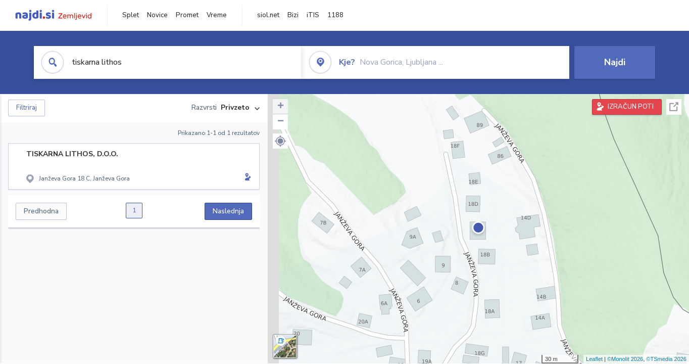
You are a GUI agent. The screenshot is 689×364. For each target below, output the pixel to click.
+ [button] (280, 106)
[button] (280, 141)
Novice (157, 15)
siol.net (268, 15)
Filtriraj (26, 107)
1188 (335, 15)
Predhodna (41, 211)
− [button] (280, 121)
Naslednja (228, 211)
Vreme (217, 15)
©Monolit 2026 (625, 359)
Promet (187, 15)
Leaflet (594, 359)
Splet (130, 15)
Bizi (293, 15)
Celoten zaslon (673, 107)
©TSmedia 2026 (666, 359)
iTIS (313, 15)
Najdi (614, 62)
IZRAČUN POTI (631, 106)
